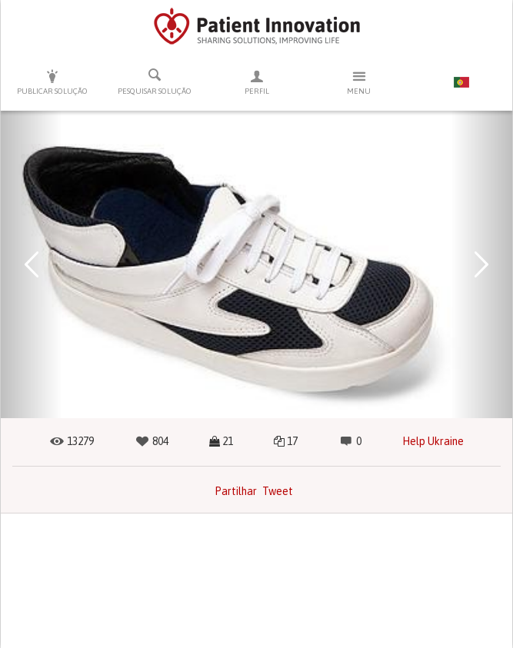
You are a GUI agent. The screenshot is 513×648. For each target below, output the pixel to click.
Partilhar (236, 491)
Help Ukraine (433, 441)
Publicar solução (52, 81)
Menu (359, 81)
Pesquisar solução (154, 81)
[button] (31, 264)
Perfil (256, 81)
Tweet (277, 491)
